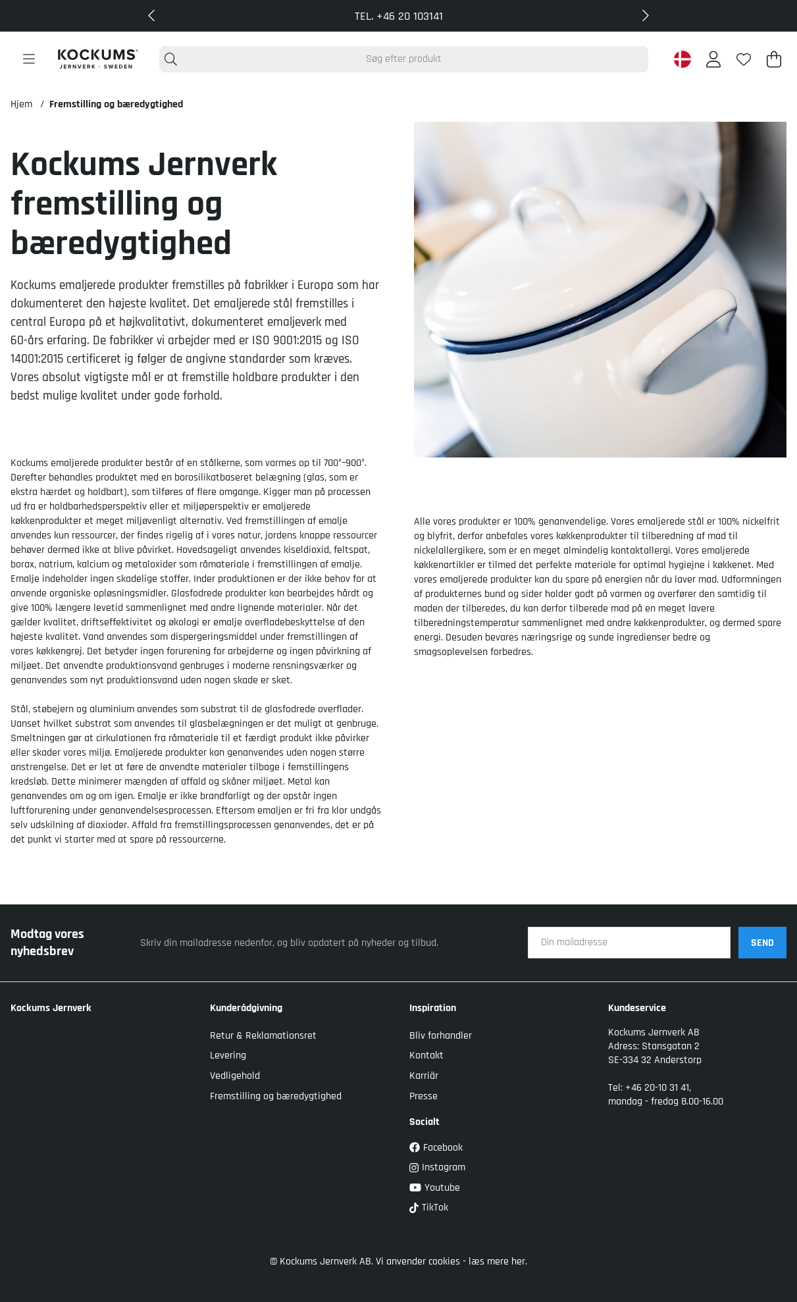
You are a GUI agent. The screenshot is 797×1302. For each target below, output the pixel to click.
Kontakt (426, 1055)
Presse (423, 1096)
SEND (762, 943)
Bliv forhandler (440, 1036)
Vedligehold (235, 1076)
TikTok (428, 1207)
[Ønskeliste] (743, 59)
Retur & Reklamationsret (263, 1036)
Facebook (436, 1148)
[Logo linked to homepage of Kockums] (98, 58)
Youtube (434, 1188)
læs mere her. (498, 1261)
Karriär (423, 1076)
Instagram (437, 1167)
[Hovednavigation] (29, 59)
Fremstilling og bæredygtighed (116, 104)
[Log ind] (713, 59)
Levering (228, 1055)
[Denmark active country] (682, 59)
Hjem (21, 104)
